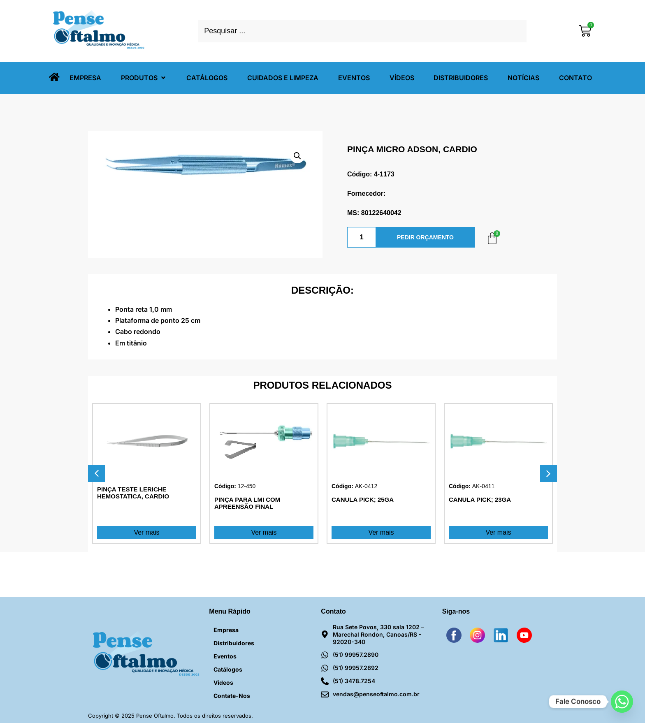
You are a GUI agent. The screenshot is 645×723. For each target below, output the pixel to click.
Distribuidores (233, 643)
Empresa (226, 629)
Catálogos (227, 669)
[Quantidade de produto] (361, 237)
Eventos (225, 656)
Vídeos (223, 682)
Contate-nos (231, 695)
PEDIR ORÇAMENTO (425, 237)
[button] (144, 78)
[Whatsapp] (622, 702)
